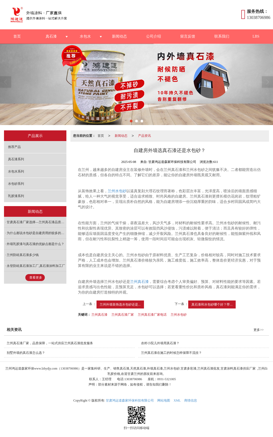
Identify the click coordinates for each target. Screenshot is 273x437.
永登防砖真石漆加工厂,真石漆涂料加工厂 (36, 266)
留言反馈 (187, 36)
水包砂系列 (16, 184)
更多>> (259, 330)
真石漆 (51, 36)
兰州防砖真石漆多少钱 (23, 255)
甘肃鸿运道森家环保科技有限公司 (130, 400)
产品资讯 (144, 136)
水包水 (85, 36)
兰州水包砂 (117, 191)
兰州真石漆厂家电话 (152, 314)
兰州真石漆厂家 (122, 314)
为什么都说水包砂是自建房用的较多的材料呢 (36, 233)
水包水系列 (16, 171)
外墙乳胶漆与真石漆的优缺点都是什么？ (35, 244)
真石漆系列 (16, 159)
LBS (255, 36)
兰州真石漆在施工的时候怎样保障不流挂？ (171, 353)
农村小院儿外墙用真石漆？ (160, 343)
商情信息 (190, 400)
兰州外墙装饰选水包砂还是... (120, 304)
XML (177, 400)
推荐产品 (14, 147)
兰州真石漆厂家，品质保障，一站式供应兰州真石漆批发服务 (50, 343)
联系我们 (221, 36)
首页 (17, 36)
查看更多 (35, 277)
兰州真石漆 (139, 282)
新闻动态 (119, 36)
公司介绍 (153, 36)
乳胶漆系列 (16, 196)
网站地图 (163, 400)
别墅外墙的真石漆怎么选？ (26, 353)
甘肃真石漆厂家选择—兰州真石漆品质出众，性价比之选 (36, 222)
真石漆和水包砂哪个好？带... (211, 304)
